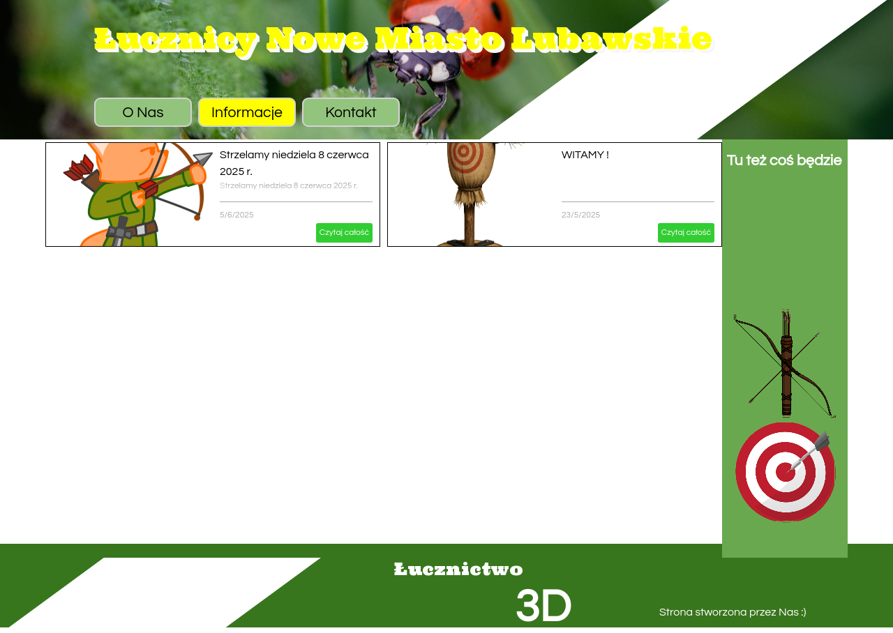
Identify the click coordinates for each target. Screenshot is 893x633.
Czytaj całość (344, 232)
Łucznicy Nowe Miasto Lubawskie (403, 38)
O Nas (142, 112)
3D (543, 607)
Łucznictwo (458, 569)
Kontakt (351, 112)
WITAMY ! (585, 154)
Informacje (247, 112)
